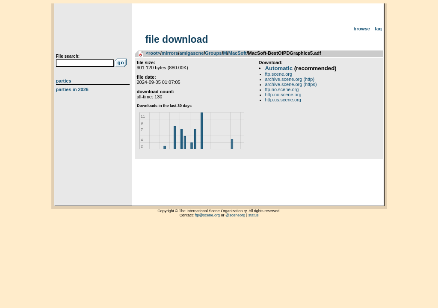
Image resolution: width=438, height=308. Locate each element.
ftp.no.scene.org (282, 89)
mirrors (170, 53)
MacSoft (237, 53)
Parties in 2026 (72, 89)
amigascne (191, 53)
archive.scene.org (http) (290, 79)
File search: (68, 56)
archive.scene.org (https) (291, 84)
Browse (361, 28)
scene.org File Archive (93, 29)
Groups (213, 53)
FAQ (378, 28)
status (254, 215)
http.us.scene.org (283, 99)
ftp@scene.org (207, 215)
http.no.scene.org (283, 94)
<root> (153, 53)
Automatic (279, 68)
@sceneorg (235, 215)
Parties (63, 80)
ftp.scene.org (279, 74)
